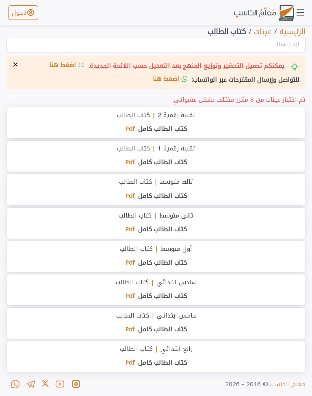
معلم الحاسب (288, 384)
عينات (263, 32)
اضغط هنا (67, 65)
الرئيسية (293, 32)
